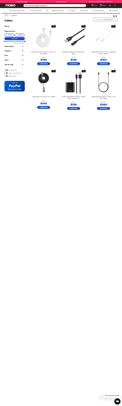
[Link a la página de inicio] (6, 15)
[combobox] (54, 5)
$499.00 (22, 43)
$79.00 (16, 43)
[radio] (114, 16)
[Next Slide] (119, 1)
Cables (14, 15)
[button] (14, 46)
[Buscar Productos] (84, 5)
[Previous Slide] (82, 1)
